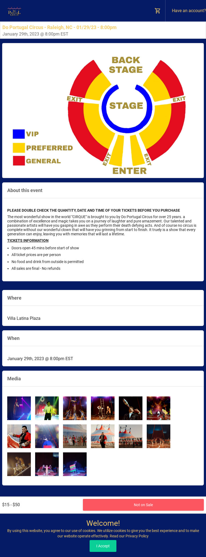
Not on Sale (143, 505)
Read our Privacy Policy (129, 536)
